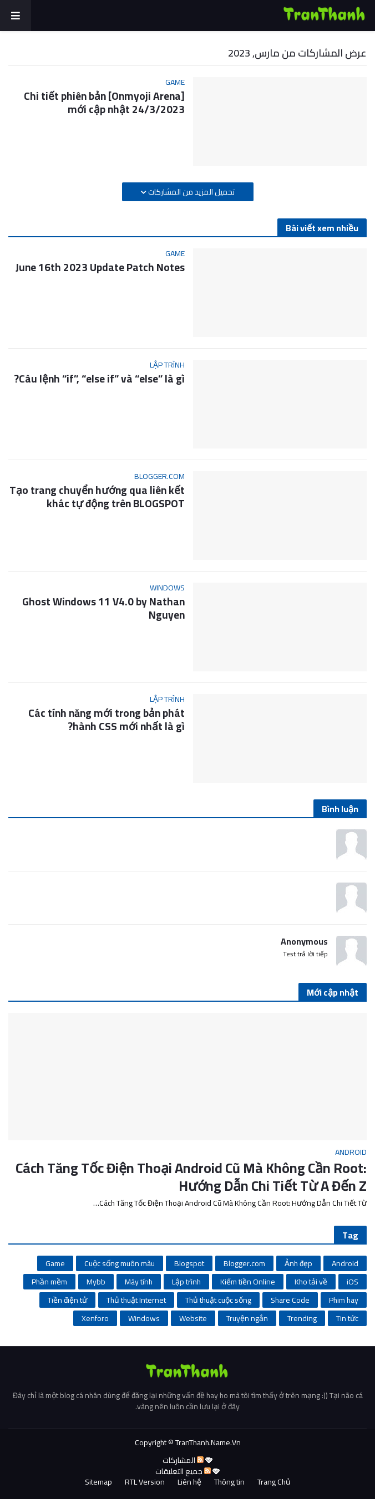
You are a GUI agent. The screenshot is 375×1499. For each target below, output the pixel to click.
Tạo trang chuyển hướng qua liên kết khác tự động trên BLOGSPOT (97, 497)
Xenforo (95, 1318)
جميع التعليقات (183, 1471)
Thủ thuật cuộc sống (218, 1300)
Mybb (96, 1281)
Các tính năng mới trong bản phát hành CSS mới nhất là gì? (106, 719)
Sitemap (98, 1482)
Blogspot (189, 1263)
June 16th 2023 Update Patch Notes (100, 267)
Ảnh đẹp (298, 1263)
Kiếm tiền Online (247, 1281)
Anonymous (304, 941)
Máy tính (139, 1281)
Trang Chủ (274, 1482)
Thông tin (229, 1482)
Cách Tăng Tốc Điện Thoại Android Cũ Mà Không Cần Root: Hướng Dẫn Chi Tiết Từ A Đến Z (191, 1177)
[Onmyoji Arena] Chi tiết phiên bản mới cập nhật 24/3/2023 (104, 102)
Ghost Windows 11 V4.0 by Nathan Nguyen (103, 608)
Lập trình (186, 1281)
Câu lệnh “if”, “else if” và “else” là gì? (99, 379)
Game (55, 1263)
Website (193, 1318)
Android (345, 1263)
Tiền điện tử (67, 1300)
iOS (352, 1281)
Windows (144, 1318)
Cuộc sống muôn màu (119, 1263)
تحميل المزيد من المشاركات (190, 192)
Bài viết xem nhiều (322, 228)
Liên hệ (189, 1482)
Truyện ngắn (247, 1318)
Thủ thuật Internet (136, 1300)
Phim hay (343, 1300)
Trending (302, 1318)
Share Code (290, 1300)
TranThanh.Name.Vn (208, 1442)
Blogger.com (244, 1263)
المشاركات (183, 1460)
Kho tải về (311, 1281)
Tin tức (347, 1318)
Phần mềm (49, 1281)
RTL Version (145, 1482)
